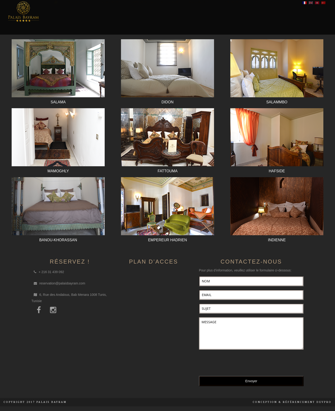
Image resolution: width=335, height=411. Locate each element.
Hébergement (109, 24)
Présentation (77, 24)
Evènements (231, 24)
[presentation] (234, 363)
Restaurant (171, 24)
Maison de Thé (201, 24)
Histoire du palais (265, 24)
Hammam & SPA (141, 24)
